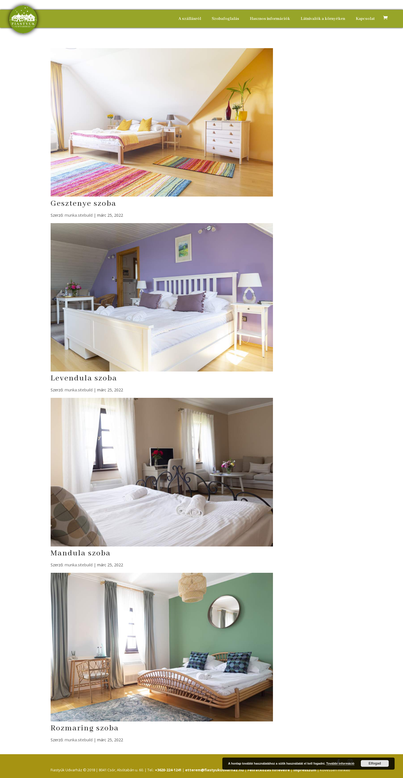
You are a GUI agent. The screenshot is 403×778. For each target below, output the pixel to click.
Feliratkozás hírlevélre (269, 769)
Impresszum (304, 769)
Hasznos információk (270, 18)
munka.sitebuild (79, 215)
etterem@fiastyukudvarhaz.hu (214, 769)
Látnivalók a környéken (323, 18)
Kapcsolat (365, 18)
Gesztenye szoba (83, 204)
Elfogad (375, 763)
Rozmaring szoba (85, 728)
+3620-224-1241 (168, 769)
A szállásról (189, 18)
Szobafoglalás (225, 18)
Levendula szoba (84, 378)
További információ (340, 763)
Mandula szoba (81, 553)
